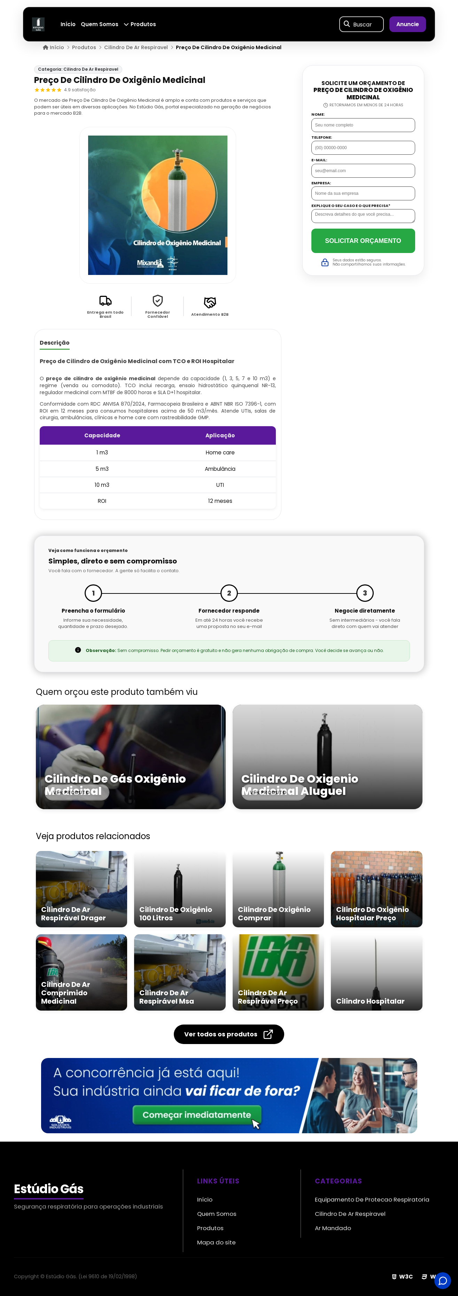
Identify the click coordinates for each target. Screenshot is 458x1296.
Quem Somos (100, 24)
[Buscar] (347, 24)
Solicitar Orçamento (363, 240)
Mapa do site (216, 1242)
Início (68, 24)
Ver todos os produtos (229, 1034)
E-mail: (319, 160)
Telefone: (321, 137)
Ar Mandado (333, 1228)
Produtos (140, 24)
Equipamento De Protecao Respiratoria (372, 1199)
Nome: (318, 114)
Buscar (362, 24)
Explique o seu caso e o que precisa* (350, 205)
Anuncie (407, 24)
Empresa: (321, 183)
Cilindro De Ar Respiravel (350, 1214)
